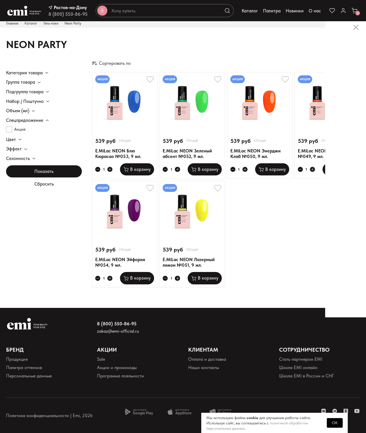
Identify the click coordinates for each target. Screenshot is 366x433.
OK (335, 422)
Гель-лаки (50, 23)
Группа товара (20, 82)
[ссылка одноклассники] (346, 411)
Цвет (11, 139)
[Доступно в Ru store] (224, 412)
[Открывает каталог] (102, 11)
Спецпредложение (24, 120)
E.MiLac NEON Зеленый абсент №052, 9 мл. (187, 153)
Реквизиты (16, 384)
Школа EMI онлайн (298, 367)
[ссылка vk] (324, 411)
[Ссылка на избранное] (332, 11)
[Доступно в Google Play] (139, 412)
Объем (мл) (17, 110)
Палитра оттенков (24, 367)
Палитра (272, 10)
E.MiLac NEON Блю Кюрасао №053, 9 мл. (118, 153)
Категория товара (24, 72)
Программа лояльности (120, 375)
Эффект (14, 149)
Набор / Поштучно (25, 101)
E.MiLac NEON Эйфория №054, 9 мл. (120, 262)
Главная (12, 23)
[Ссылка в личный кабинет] (343, 11)
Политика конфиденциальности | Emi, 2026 (49, 415)
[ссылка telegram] (335, 411)
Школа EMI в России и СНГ (306, 375)
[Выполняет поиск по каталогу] (227, 11)
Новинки (295, 10)
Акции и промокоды (117, 367)
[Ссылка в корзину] (354, 11)
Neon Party (72, 23)
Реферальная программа (304, 384)
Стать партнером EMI (300, 359)
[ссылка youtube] (357, 411)
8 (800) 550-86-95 (68, 14)
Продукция (17, 359)
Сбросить (44, 184)
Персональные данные (29, 375)
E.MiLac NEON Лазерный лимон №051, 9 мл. (189, 262)
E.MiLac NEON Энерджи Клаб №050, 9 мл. (255, 153)
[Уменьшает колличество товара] (98, 169)
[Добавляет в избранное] (150, 79)
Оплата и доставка (207, 359)
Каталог (250, 10)
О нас (315, 10)
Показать (44, 171)
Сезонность (18, 158)
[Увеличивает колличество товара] (111, 169)
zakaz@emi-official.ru (118, 331)
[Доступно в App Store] (181, 412)
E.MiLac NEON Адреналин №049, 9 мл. (325, 153)
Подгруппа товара (24, 91)
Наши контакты (203, 367)
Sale (101, 359)
